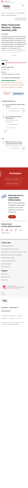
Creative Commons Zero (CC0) (11, 74)
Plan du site (18, 367)
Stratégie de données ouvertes (8, 306)
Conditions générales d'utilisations (8, 364)
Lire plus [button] (14, 55)
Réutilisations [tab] (19, 93)
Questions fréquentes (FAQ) (7, 294)
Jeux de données (11, 13)
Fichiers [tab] (7, 93)
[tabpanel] (14, 154)
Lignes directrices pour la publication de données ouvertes (14, 300)
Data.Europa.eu (14, 356)
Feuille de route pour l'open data (8, 309)
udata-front (3, 343)
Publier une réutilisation (12, 232)
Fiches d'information (5, 315)
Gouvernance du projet (6, 312)
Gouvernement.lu (6, 359)
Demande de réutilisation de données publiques (11, 303)
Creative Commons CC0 (13, 372)
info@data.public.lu (5, 281)
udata (2, 341)
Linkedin (7, 279)
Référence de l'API (5, 325)
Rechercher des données (22, 5)
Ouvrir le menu (26, 5)
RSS (21, 279)
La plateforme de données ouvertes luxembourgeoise (18, 7)
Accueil (3, 13)
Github (16, 279)
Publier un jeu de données (12, 227)
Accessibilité (11, 367)
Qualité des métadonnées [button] (2, 77)
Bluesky (2, 279)
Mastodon (11, 279)
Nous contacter (4, 328)
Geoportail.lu (4, 356)
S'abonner (12, 265)
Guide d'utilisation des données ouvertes (10, 297)
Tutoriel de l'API (4, 322)
